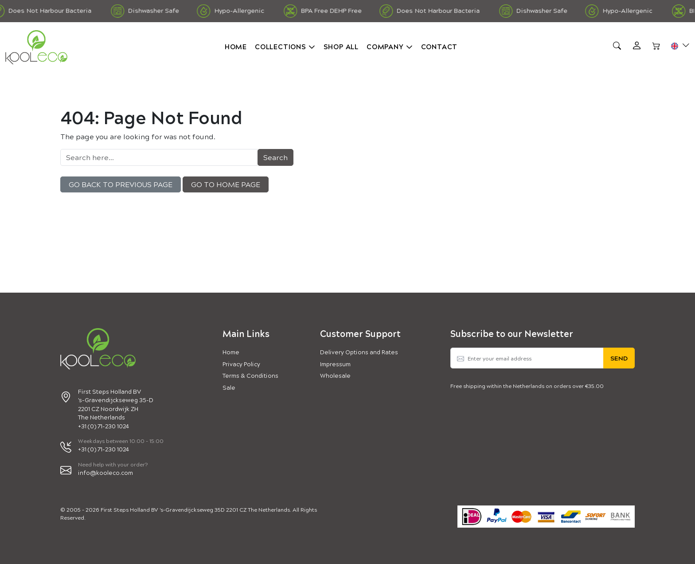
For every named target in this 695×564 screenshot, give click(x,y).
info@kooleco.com (105, 472)
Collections (280, 46)
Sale (229, 387)
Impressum (335, 364)
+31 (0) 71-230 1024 (103, 449)
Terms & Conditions (250, 375)
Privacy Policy (241, 364)
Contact (439, 46)
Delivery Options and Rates (359, 352)
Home (236, 46)
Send (619, 358)
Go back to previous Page (120, 184)
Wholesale (335, 375)
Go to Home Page (225, 184)
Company (385, 46)
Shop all (341, 46)
